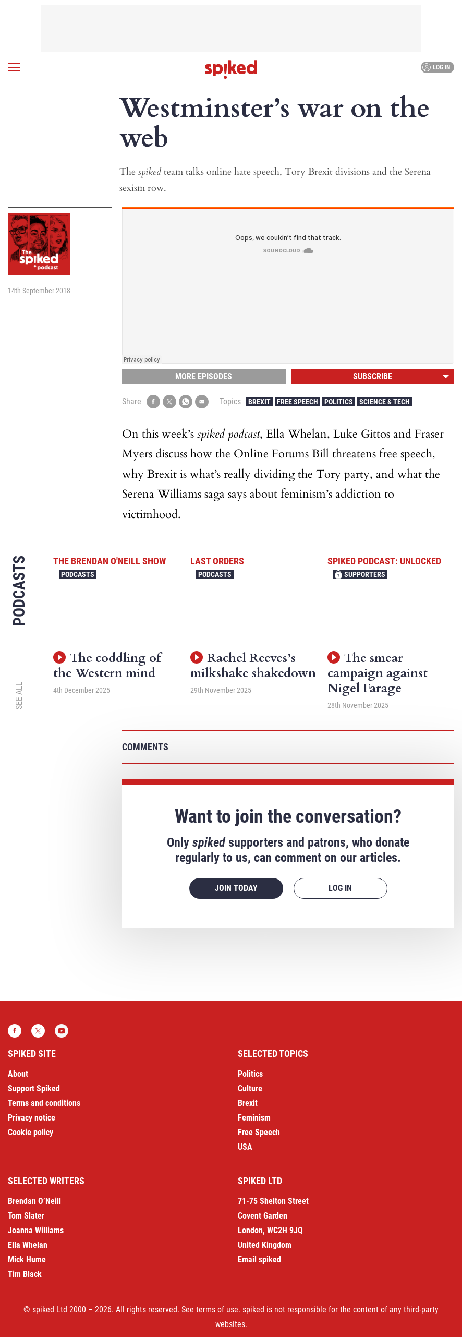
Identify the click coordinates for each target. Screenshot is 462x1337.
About (18, 1074)
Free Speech (297, 402)
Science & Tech (384, 402)
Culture (250, 1088)
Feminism (254, 1118)
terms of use (217, 1310)
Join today (236, 888)
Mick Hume (27, 1259)
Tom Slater (26, 1216)
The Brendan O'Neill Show (109, 561)
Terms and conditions (44, 1103)
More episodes (203, 376)
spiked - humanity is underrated (231, 69)
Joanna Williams (36, 1230)
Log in (436, 67)
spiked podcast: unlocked (384, 561)
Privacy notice (31, 1118)
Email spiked (259, 1259)
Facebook (14, 1031)
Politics (338, 402)
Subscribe (372, 376)
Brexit (259, 402)
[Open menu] (14, 67)
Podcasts (77, 574)
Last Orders (217, 561)
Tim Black (25, 1274)
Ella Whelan (27, 1245)
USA (245, 1147)
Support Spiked (34, 1088)
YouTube (61, 1031)
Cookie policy (30, 1132)
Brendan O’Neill (34, 1201)
